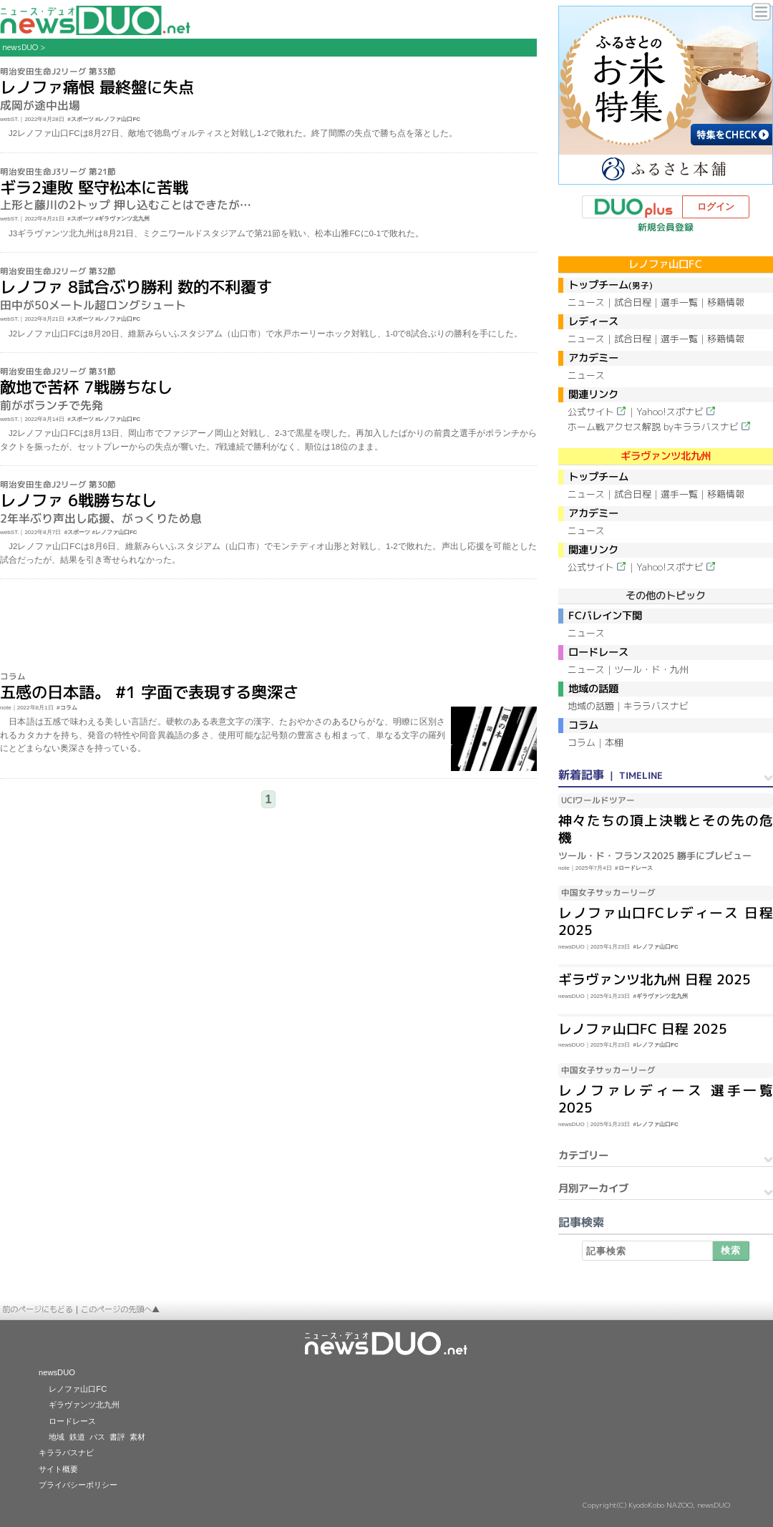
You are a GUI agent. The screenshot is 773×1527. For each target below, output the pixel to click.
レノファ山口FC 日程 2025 (642, 1028)
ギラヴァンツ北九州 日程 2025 (654, 979)
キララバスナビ (656, 705)
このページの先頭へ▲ (120, 1309)
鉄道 (77, 1437)
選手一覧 (679, 302)
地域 (56, 1437)
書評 (117, 1437)
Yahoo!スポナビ (670, 411)
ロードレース (72, 1421)
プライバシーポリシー (78, 1484)
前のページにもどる (37, 1309)
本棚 (614, 742)
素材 (137, 1437)
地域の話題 (591, 705)
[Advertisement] (268, 625)
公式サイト (591, 411)
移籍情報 (725, 302)
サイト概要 (58, 1469)
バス (97, 1437)
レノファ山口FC (78, 1389)
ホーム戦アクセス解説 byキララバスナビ (653, 426)
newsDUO (20, 47)
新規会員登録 (666, 226)
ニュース (586, 302)
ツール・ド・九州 (651, 669)
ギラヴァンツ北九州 (84, 1404)
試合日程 (632, 302)
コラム (581, 742)
